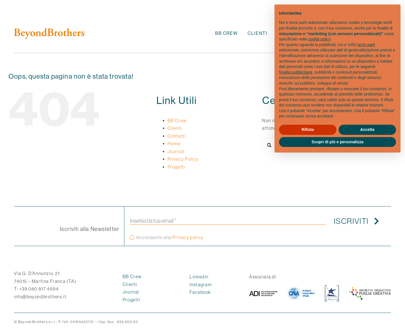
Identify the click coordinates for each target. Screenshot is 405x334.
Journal (176, 151)
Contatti (177, 135)
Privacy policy (187, 237)
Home (174, 143)
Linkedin (199, 276)
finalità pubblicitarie (295, 72)
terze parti (366, 44)
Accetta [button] (367, 129)
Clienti (175, 128)
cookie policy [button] (319, 39)
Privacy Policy (183, 159)
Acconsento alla (170, 237)
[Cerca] (269, 145)
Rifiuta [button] (308, 129)
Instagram (201, 284)
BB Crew (177, 120)
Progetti (177, 166)
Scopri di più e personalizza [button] (337, 142)
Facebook (200, 292)
